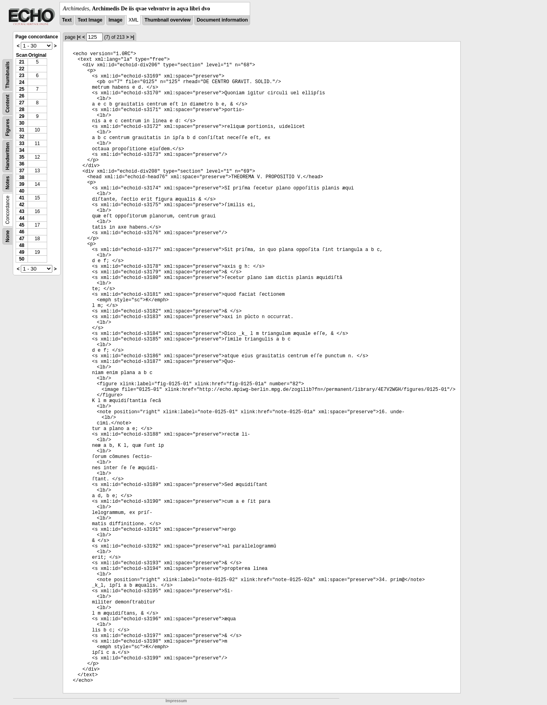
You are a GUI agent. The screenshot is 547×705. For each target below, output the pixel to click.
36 (21, 164)
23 (21, 75)
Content (7, 104)
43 (21, 211)
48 (21, 245)
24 (21, 82)
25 (21, 89)
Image (116, 20)
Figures (7, 127)
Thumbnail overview (168, 20)
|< (79, 37)
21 (21, 62)
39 (21, 184)
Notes (7, 182)
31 (21, 130)
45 (21, 225)
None (7, 236)
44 (21, 218)
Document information (222, 20)
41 (21, 198)
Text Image (90, 20)
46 (21, 232)
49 (21, 252)
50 (21, 259)
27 (21, 103)
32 (21, 136)
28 (21, 109)
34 (21, 150)
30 (21, 123)
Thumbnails (7, 75)
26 (21, 96)
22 (21, 69)
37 (21, 170)
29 (21, 116)
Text (67, 20)
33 (21, 143)
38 (21, 177)
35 (21, 157)
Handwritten (7, 156)
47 (21, 238)
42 (21, 204)
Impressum (176, 701)
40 (21, 191)
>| (132, 37)
